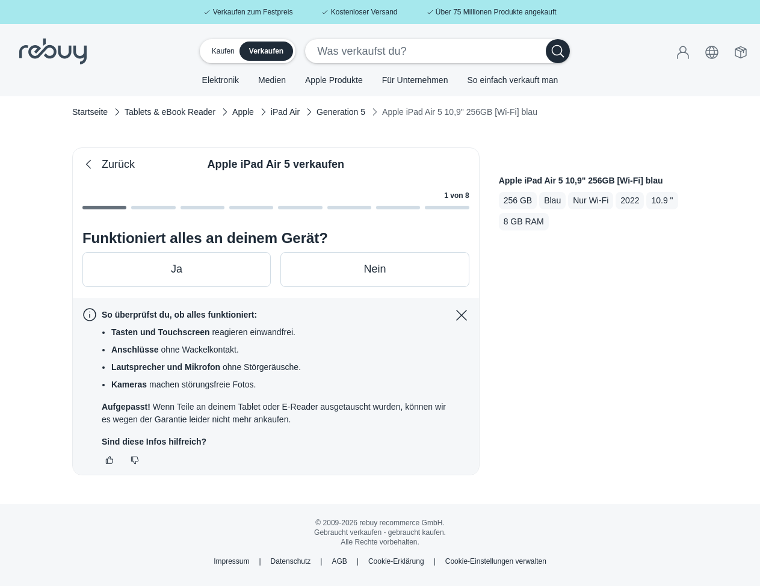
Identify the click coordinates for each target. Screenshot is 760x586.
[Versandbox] (741, 50)
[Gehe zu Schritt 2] (202, 205)
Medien (272, 80)
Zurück (108, 165)
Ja (176, 269)
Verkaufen (266, 51)
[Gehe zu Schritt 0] (104, 205)
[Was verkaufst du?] (425, 51)
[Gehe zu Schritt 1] (153, 205)
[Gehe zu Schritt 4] (300, 205)
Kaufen (223, 51)
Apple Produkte (334, 80)
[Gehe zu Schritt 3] (251, 205)
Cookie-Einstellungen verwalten (495, 561)
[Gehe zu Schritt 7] (447, 205)
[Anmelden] (683, 50)
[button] (712, 50)
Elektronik (220, 80)
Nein (374, 269)
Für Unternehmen (415, 80)
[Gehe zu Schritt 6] (398, 205)
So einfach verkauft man (512, 80)
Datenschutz (291, 561)
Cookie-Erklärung (396, 561)
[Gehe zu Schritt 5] (349, 205)
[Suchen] (558, 51)
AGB (339, 561)
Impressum (231, 561)
